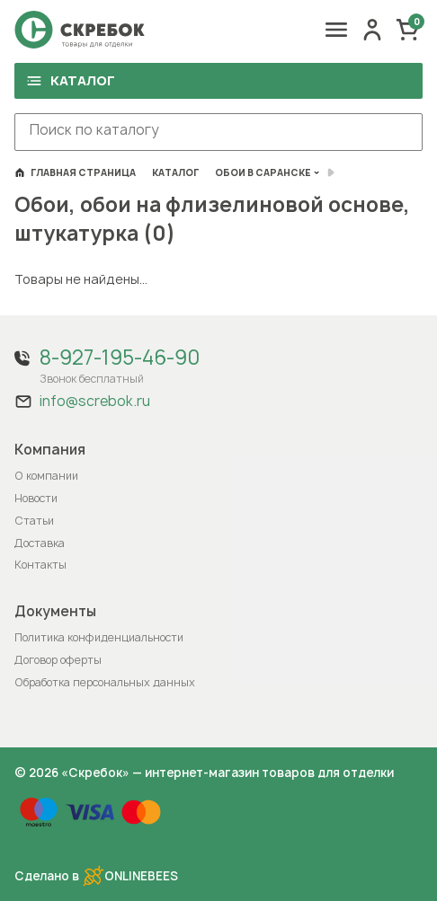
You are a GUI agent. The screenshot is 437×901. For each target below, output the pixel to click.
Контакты (40, 564)
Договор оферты (58, 659)
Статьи (34, 520)
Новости (36, 498)
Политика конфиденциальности (98, 637)
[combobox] (218, 132)
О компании (46, 475)
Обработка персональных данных (104, 682)
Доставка (39, 543)
